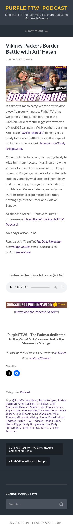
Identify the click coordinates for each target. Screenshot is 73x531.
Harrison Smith (31, 410)
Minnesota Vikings (28, 417)
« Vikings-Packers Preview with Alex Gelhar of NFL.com (31, 449)
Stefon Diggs (13, 424)
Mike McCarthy (24, 413)
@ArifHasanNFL (32, 132)
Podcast (25, 392)
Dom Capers (47, 407)
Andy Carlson (26, 403)
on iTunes (60, 353)
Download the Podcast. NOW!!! (36, 312)
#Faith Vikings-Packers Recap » (28, 461)
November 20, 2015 (19, 59)
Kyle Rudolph (49, 410)
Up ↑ (60, 522)
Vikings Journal (20, 246)
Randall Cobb (52, 420)
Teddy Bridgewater (33, 424)
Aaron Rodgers (47, 400)
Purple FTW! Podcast (36, 8)
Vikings (24, 427)
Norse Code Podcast (52, 417)
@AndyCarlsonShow (24, 400)
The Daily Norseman (49, 241)
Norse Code (23, 252)
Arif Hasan (42, 403)
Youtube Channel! (40, 358)
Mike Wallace (43, 413)
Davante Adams (28, 407)
